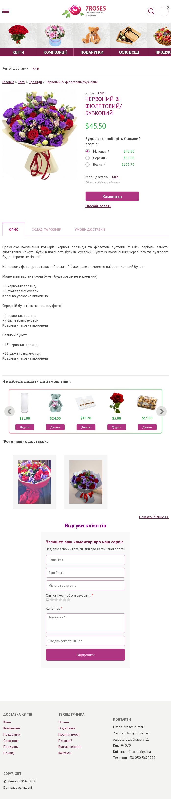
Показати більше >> (154, 517)
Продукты (10, 746)
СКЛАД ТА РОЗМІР (46, 229)
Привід (8, 753)
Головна (8, 82)
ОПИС (13, 229)
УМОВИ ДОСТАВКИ (90, 229)
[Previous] (9, 411)
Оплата (63, 722)
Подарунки (11, 734)
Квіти (21, 82)
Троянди (35, 82)
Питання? (65, 740)
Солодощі (10, 740)
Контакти (64, 753)
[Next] (161, 411)
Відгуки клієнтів (69, 746)
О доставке (66, 728)
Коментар (54, 608)
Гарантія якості (69, 734)
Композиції (11, 728)
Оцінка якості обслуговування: (69, 595)
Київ (36, 68)
